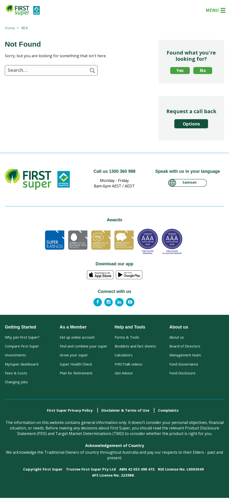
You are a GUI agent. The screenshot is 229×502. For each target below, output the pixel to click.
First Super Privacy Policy (70, 414)
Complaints (168, 414)
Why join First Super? (22, 337)
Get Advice (124, 375)
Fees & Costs (16, 375)
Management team (185, 356)
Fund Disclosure (182, 375)
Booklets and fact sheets (135, 346)
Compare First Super (22, 346)
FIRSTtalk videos (128, 366)
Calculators (124, 356)
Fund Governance (183, 366)
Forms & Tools (127, 337)
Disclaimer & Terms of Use (125, 414)
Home (10, 28)
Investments (15, 356)
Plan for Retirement (76, 375)
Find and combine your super (83, 346)
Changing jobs (16, 385)
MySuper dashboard (21, 366)
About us (176, 337)
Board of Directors (184, 346)
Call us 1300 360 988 (114, 171)
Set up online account (77, 337)
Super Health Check (76, 366)
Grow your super (74, 356)
